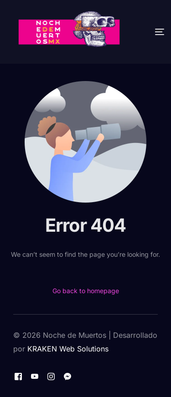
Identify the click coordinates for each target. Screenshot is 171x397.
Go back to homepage (85, 291)
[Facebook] (18, 376)
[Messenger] (67, 376)
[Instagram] (51, 376)
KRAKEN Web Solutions (68, 348)
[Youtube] (34, 376)
